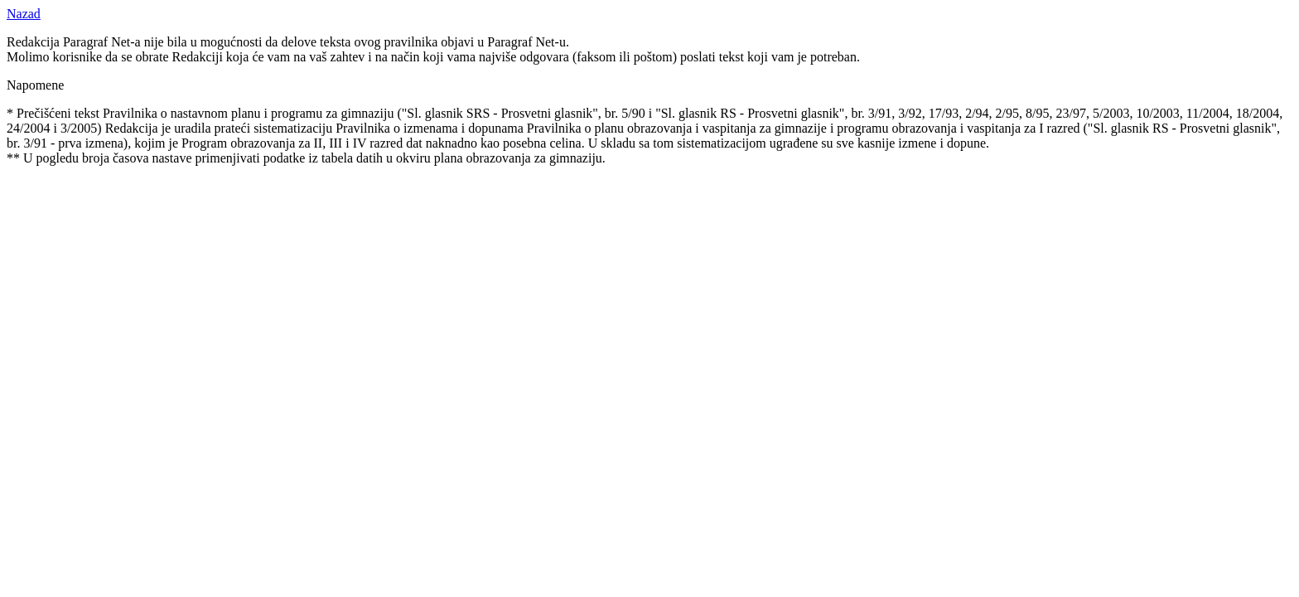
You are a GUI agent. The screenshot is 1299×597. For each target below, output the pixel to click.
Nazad (24, 14)
